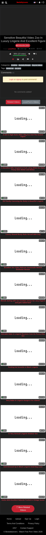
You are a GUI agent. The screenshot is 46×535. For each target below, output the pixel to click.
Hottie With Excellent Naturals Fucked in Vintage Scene (23, 500)
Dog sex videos (37, 65)
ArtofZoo (14, 65)
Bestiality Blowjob (24, 65)
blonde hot (9, 68)
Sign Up (28, 519)
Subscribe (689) (22, 45)
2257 (15, 528)
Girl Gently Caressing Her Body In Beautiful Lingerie (23, 201)
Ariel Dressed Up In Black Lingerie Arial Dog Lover (23, 467)
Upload (18, 519)
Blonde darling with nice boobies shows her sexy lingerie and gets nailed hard (23, 302)
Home (9, 519)
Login (37, 519)
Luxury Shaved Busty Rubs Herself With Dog (23, 234)
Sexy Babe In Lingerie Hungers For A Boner (23, 400)
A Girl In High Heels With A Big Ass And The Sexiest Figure (23, 135)
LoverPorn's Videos (31, 102)
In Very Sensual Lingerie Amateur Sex (23, 434)
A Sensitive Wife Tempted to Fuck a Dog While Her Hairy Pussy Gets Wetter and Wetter (23, 169)
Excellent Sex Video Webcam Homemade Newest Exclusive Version (23, 268)
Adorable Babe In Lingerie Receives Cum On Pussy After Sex (23, 335)
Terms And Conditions (15, 523)
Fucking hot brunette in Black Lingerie (23, 367)
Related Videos (13, 102)
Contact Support (26, 528)
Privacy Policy (33, 523)
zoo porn (18, 68)
